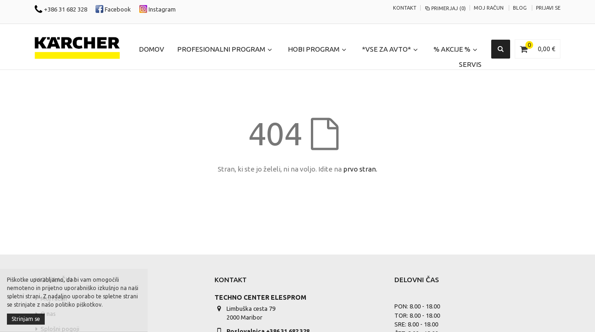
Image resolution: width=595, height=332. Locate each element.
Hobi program (313, 49)
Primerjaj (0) (445, 8)
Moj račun (489, 8)
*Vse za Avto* (386, 49)
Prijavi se (548, 8)
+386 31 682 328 (61, 9)
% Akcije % (452, 49)
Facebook (113, 9)
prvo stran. (360, 169)
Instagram (157, 9)
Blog (520, 8)
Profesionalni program (221, 49)
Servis (470, 64)
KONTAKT (404, 8)
